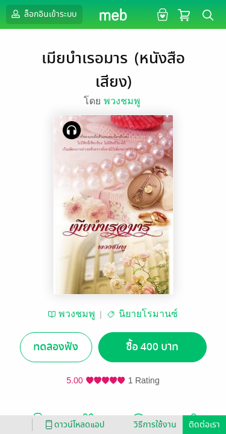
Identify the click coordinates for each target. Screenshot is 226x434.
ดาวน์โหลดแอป (73, 424)
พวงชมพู (123, 101)
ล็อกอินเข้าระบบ (43, 13)
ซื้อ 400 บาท (152, 347)
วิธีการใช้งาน (155, 424)
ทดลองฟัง (55, 347)
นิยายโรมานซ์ (148, 314)
